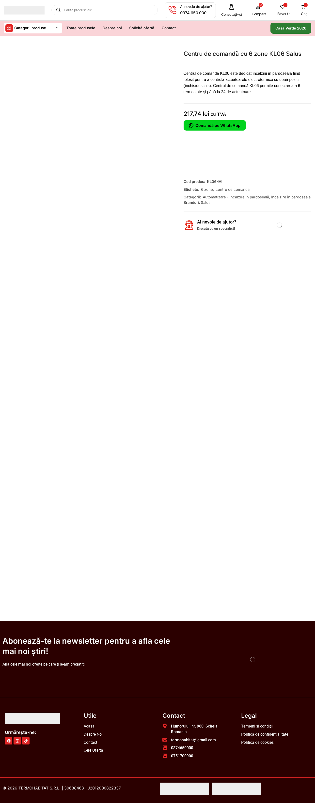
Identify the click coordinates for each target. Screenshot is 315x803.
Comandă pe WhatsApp (214, 125)
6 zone (207, 189)
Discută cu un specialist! (216, 228)
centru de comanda (233, 189)
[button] (231, 10)
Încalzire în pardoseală (291, 196)
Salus (205, 202)
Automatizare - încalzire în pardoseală (236, 196)
